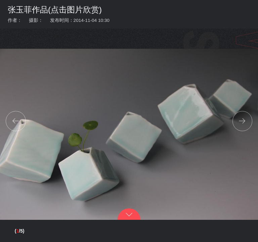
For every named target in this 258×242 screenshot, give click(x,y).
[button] (16, 121)
